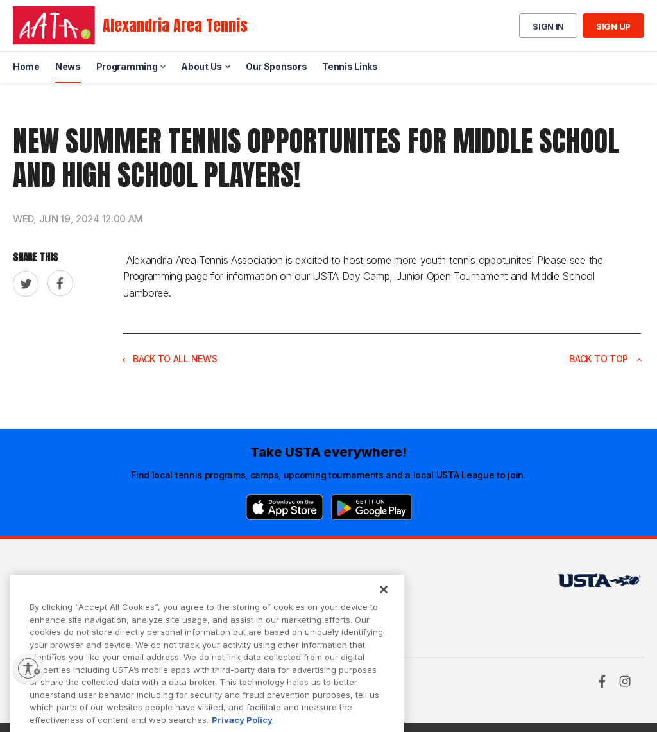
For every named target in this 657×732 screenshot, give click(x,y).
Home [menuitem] (26, 66)
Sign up (613, 26)
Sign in (548, 26)
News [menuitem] (68, 66)
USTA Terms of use (199, 584)
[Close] (384, 603)
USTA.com (318, 584)
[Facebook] (602, 681)
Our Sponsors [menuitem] (276, 66)
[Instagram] (625, 681)
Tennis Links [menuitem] (349, 66)
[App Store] (284, 507)
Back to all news (170, 358)
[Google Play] (371, 507)
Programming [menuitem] (127, 66)
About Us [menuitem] (201, 66)
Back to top (605, 358)
